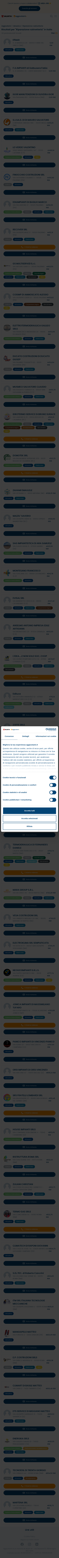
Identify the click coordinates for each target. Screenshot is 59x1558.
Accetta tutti (29, 811)
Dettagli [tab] (25, 736)
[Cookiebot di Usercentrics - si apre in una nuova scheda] (45, 729)
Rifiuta (29, 826)
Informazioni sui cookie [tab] (46, 736)
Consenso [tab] (9, 736)
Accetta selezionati (29, 818)
